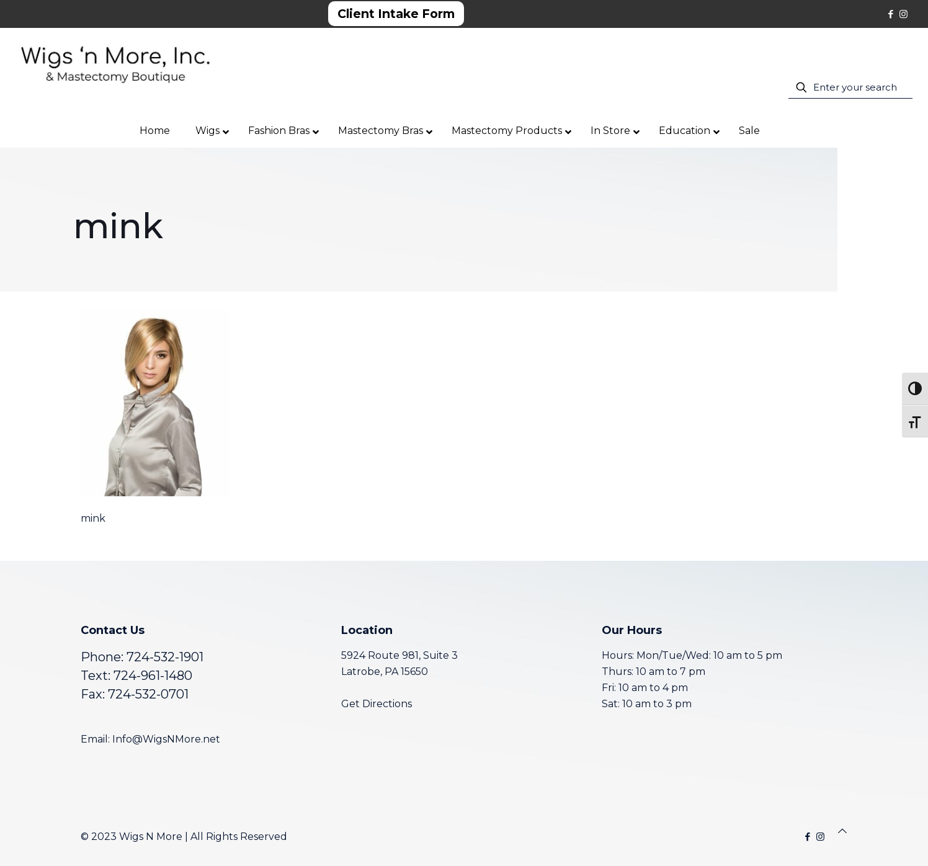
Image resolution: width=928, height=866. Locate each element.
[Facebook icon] (890, 14)
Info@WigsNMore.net (166, 739)
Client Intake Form (396, 13)
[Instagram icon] (903, 14)
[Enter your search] (850, 87)
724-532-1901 (165, 657)
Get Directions (376, 704)
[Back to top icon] (842, 831)
